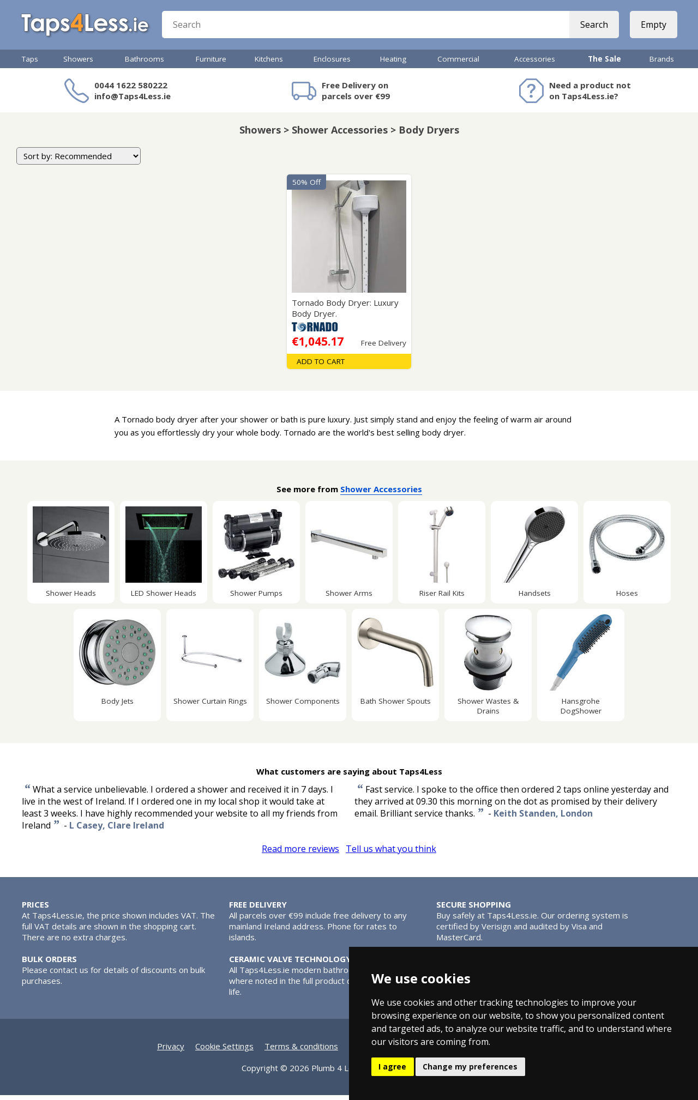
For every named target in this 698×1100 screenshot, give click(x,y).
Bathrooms (144, 64)
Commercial (458, 64)
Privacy (170, 1050)
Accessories (534, 64)
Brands (661, 64)
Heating (393, 64)
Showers (78, 64)
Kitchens (269, 64)
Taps (30, 64)
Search (593, 27)
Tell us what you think (391, 854)
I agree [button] (392, 1066)
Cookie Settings (224, 1050)
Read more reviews (300, 854)
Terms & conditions (301, 1050)
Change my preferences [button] (470, 1066)
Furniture (211, 64)
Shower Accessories (381, 493)
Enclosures (332, 64)
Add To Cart (321, 366)
